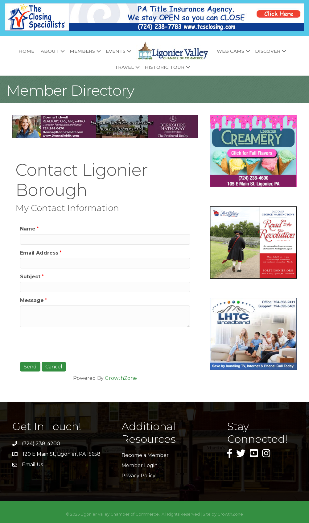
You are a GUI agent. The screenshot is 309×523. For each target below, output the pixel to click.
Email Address (39, 253)
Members (82, 51)
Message (32, 300)
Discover (267, 51)
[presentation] (67, 344)
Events (116, 51)
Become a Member (145, 455)
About (50, 51)
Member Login (140, 465)
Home (26, 51)
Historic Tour (164, 67)
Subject (30, 277)
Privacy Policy (138, 476)
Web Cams (230, 51)
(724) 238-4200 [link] (41, 443)
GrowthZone (121, 378)
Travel (124, 67)
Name (27, 229)
